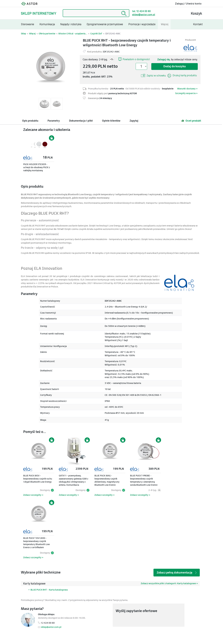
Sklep (23, 33)
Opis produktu (30, 120)
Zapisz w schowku (153, 75)
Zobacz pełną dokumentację (177, 572)
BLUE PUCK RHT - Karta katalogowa (49, 589)
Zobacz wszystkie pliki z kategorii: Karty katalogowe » (169, 583)
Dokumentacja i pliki (81, 120)
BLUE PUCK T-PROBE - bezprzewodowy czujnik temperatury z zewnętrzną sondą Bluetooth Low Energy (143, 480)
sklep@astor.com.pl (143, 14)
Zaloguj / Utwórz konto (188, 3)
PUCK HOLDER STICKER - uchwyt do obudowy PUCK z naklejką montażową (36, 167)
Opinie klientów (111, 120)
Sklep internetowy (38, 13)
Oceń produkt (191, 120)
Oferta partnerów (47, 33)
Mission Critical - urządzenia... (72, 33)
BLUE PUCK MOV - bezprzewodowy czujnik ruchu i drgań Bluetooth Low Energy (37, 478)
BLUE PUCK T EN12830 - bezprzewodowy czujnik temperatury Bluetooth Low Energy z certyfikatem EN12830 (36, 544)
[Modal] (51, 67)
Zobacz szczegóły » (33, 495)
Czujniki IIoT (96, 33)
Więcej (32, 33)
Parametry (54, 120)
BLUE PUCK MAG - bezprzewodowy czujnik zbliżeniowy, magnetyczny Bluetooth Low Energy (106, 480)
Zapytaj (134, 120)
